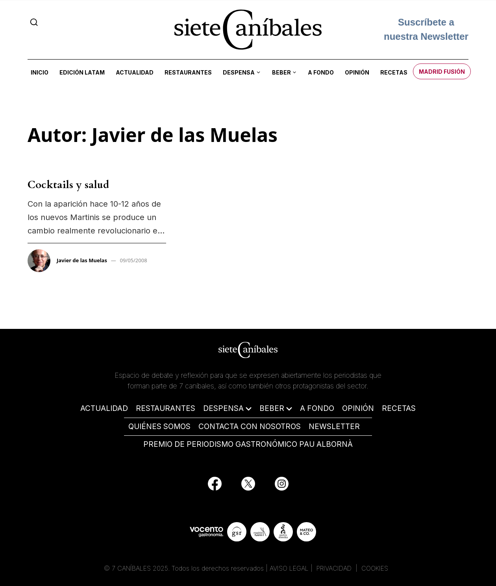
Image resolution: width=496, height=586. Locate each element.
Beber (281, 72)
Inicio (39, 72)
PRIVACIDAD (334, 568)
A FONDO (317, 408)
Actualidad (135, 72)
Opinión (357, 72)
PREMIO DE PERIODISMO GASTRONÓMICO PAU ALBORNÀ (248, 444)
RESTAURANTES (165, 408)
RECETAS (399, 408)
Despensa (239, 72)
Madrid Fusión (442, 71)
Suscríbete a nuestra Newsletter (426, 29)
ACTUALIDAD (104, 408)
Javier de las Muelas (82, 260)
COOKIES (374, 568)
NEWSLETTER (334, 426)
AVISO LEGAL (289, 568)
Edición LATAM (82, 72)
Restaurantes (188, 72)
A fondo (321, 72)
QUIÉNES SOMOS (159, 426)
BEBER (271, 408)
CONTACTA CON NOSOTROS (249, 426)
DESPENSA (223, 408)
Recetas (393, 72)
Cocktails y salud (68, 185)
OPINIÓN (358, 408)
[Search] (34, 22)
